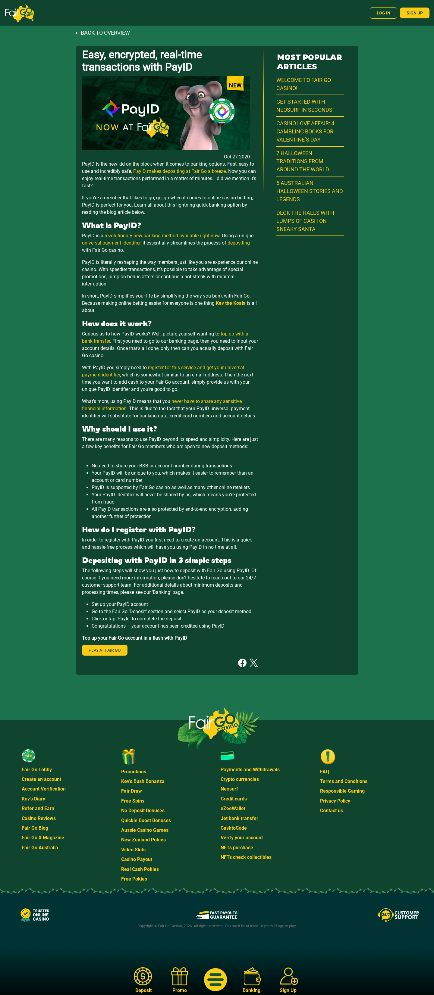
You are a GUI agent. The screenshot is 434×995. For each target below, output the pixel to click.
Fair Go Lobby (37, 769)
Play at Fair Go (105, 650)
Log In (383, 13)
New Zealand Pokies (143, 840)
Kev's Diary (33, 799)
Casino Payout (136, 859)
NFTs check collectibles (246, 857)
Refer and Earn (38, 808)
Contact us (331, 810)
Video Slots (133, 850)
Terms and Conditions (343, 781)
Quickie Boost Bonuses (146, 820)
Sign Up (415, 13)
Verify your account (242, 838)
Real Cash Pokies (140, 869)
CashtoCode (234, 828)
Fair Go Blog (35, 828)
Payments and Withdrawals (250, 769)
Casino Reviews (39, 818)
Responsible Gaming (342, 791)
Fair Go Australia (40, 847)
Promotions (133, 772)
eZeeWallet (233, 808)
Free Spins (132, 801)
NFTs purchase (237, 847)
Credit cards (234, 799)
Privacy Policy (335, 801)
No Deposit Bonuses (143, 810)
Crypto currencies (240, 779)
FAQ (324, 772)
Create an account (41, 779)
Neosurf (229, 789)
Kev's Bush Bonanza (143, 781)
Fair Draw (131, 791)
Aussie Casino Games (144, 830)
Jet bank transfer (239, 818)
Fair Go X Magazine (43, 838)
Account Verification (44, 789)
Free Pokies (134, 879)
